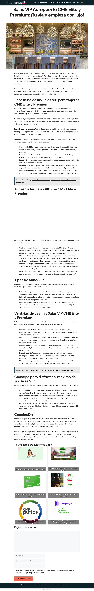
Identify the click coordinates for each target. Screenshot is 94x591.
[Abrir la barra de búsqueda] (86, 2)
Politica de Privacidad (64, 2)
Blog (82, 2)
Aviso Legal (76, 2)
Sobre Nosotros (43, 2)
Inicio (34, 2)
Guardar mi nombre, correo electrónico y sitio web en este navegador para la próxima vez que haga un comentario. (45, 571)
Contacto (53, 2)
